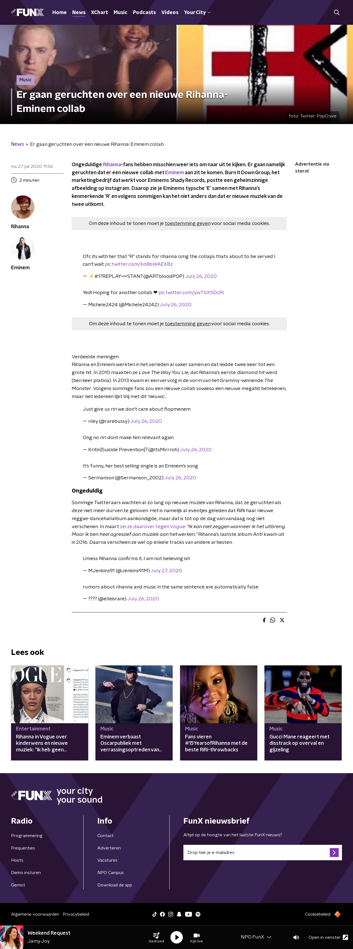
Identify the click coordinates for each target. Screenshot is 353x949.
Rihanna (112, 164)
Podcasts (144, 12)
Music (120, 12)
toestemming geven (187, 223)
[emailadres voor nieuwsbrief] (262, 852)
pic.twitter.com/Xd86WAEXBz (139, 264)
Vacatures (107, 860)
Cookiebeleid (317, 914)
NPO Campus (110, 872)
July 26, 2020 (201, 276)
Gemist (18, 885)
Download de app (114, 885)
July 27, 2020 (166, 570)
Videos (169, 12)
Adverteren (109, 848)
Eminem (174, 172)
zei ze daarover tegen (152, 526)
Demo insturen (26, 872)
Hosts (17, 860)
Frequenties (23, 848)
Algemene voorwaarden (35, 914)
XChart (99, 12)
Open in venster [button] (328, 937)
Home (59, 12)
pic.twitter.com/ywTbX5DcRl (191, 292)
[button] (156, 937)
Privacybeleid (76, 914)
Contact (105, 836)
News (78, 12)
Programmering (26, 836)
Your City (197, 12)
